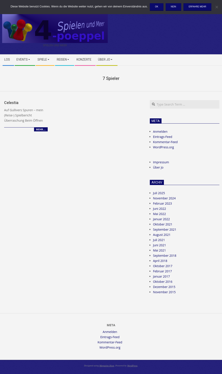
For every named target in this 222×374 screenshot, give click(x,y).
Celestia (11, 102)
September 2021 (164, 229)
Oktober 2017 (162, 266)
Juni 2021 (159, 245)
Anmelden (160, 131)
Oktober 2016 (162, 282)
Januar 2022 (161, 219)
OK (156, 6)
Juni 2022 (159, 209)
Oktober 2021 (162, 224)
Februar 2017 (162, 271)
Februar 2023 (162, 203)
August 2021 (162, 235)
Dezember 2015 (164, 287)
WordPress (132, 365)
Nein (173, 6)
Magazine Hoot (106, 365)
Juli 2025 (159, 193)
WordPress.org (163, 147)
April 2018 (160, 261)
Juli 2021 (159, 240)
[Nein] (216, 7)
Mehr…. (41, 129)
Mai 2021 (159, 250)
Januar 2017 (161, 276)
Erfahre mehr (197, 6)
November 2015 (164, 292)
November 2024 (164, 198)
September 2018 (164, 255)
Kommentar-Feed (165, 142)
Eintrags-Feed (162, 137)
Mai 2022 (159, 214)
